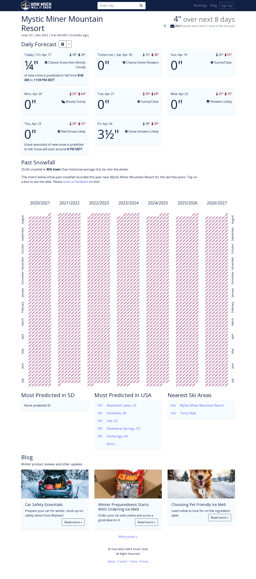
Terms (133, 561)
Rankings (200, 5)
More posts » (128, 536)
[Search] (117, 5)
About (111, 561)
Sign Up (226, 5)
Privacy (143, 561)
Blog (213, 5)
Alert (202, 26)
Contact (122, 561)
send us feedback (75, 182)
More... (106, 444)
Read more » (73, 522)
